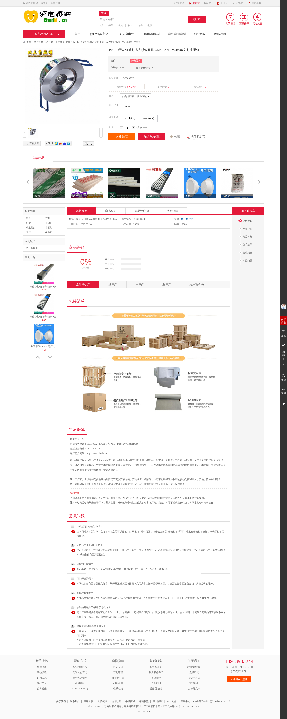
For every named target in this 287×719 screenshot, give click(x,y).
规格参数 (81, 210)
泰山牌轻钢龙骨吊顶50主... (44, 316)
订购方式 (42, 677)
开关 (110, 25)
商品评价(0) (142, 210)
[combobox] (143, 19)
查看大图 (34, 143)
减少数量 (121, 127)
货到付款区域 (80, 667)
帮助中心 (185, 701)
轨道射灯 (31, 227)
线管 (120, 25)
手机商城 (130, 701)
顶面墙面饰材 (151, 34)
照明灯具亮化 (99, 34)
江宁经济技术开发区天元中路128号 (162, 706)
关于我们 (61, 701)
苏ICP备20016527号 (220, 701)
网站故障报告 (194, 667)
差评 (166, 284)
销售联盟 (144, 701)
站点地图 (116, 701)
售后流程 (42, 667)
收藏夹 (208, 3)
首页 (78, 34)
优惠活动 (220, 34)
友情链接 (102, 701)
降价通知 (136, 60)
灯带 (28, 222)
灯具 (101, 25)
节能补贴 (194, 683)
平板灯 (48, 222)
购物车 (196, 3)
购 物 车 (283, 354)
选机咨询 (194, 672)
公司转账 (42, 688)
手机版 (225, 3)
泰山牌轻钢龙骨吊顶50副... (44, 286)
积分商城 (200, 34)
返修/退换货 (156, 688)
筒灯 (28, 218)
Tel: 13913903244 (190, 706)
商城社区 (158, 701)
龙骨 (140, 25)
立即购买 (121, 136)
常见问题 (118, 667)
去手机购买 (198, 136)
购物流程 (42, 672)
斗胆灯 (48, 227)
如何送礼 (80, 683)
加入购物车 (152, 136)
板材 (130, 25)
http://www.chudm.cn (97, 453)
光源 (28, 232)
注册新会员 (118, 677)
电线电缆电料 (177, 34)
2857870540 (143, 711)
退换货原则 (156, 667)
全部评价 (83, 284)
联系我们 (75, 701)
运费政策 (96, 469)
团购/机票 (118, 683)
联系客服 (118, 688)
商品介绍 (110, 210)
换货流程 (156, 677)
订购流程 (118, 672)
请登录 (44, 3)
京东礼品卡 (194, 688)
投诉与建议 (194, 677)
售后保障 (172, 210)
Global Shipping (80, 688)
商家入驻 (88, 701)
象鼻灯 (48, 232)
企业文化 (171, 701)
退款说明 (156, 683)
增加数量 (133, 127)
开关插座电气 (125, 34)
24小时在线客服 (239, 679)
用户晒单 (196, 284)
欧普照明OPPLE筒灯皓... (44, 346)
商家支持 (239, 3)
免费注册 (55, 3)
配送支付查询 (80, 672)
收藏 (177, 136)
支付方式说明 (80, 677)
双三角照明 (57, 42)
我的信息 (180, 3)
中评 (140, 284)
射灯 (67, 42)
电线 (149, 25)
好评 (112, 284)
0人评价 (131, 86)
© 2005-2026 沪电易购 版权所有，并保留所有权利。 (115, 706)
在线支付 (42, 683)
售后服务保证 (156, 672)
